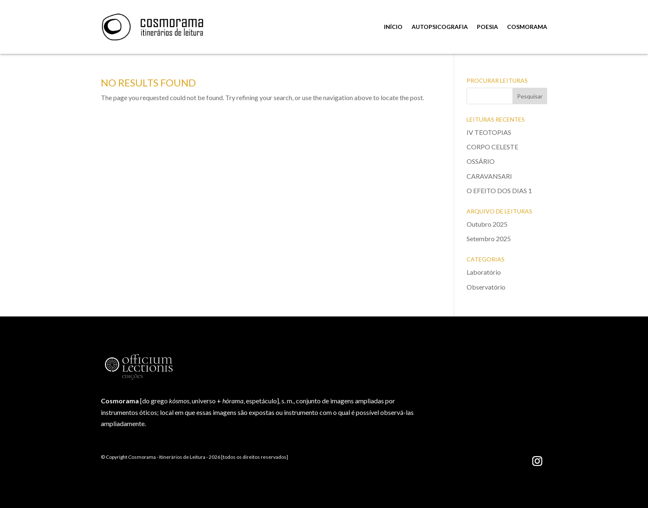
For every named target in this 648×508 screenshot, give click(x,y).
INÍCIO (393, 26)
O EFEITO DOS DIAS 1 (499, 190)
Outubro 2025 (487, 224)
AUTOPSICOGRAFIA (440, 26)
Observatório (486, 287)
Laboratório (484, 272)
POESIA (487, 26)
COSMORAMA (527, 26)
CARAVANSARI (489, 176)
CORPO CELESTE (492, 147)
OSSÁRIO (481, 161)
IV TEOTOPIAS (489, 132)
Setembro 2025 (489, 238)
